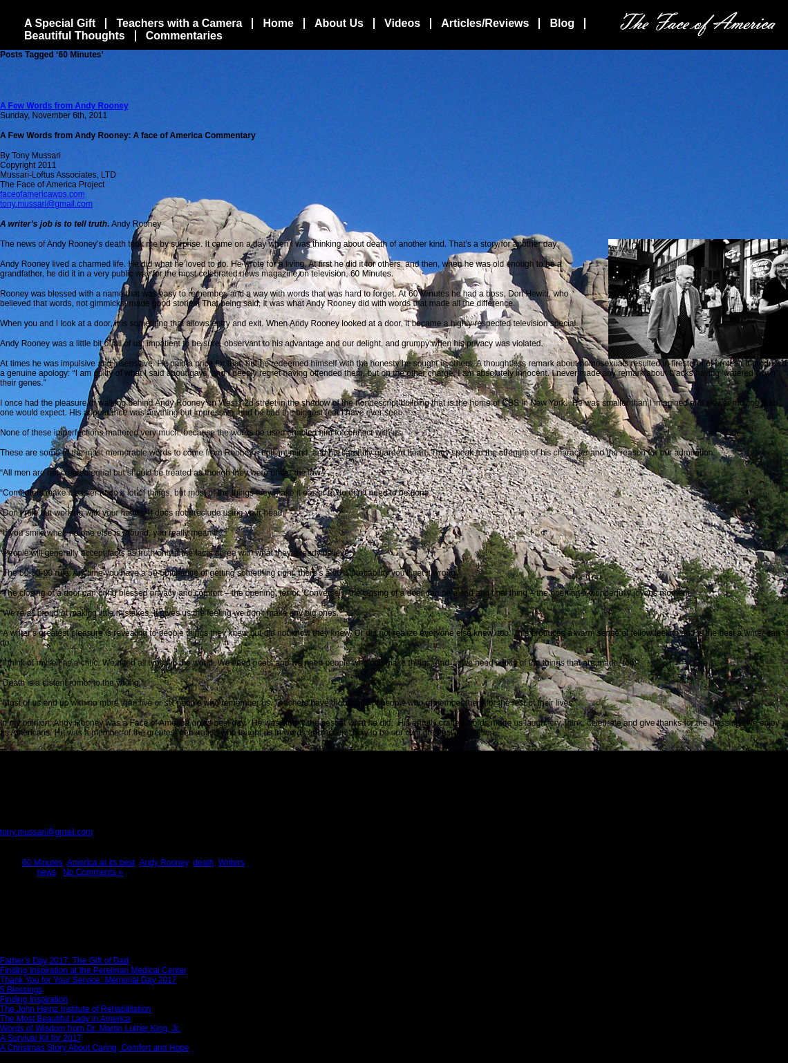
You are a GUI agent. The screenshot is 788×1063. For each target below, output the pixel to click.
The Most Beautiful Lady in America (65, 1019)
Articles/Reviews (485, 23)
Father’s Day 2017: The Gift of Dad (64, 961)
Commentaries (184, 35)
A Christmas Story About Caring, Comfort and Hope (94, 1048)
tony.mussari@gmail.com (46, 204)
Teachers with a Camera (179, 23)
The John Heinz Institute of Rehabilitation (75, 1009)
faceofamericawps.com (42, 194)
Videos (402, 23)
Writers (231, 862)
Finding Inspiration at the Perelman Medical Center (93, 970)
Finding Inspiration (34, 999)
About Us (339, 23)
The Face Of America (698, 24)
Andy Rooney (163, 862)
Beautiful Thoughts (74, 35)
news (46, 872)
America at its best (101, 862)
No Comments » (93, 872)
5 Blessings (21, 990)
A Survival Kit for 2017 (41, 1038)
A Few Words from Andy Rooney (64, 106)
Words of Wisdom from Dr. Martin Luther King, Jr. (90, 1028)
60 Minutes (42, 862)
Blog (562, 23)
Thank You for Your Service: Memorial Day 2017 (88, 980)
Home (278, 23)
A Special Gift (59, 23)
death (203, 862)
